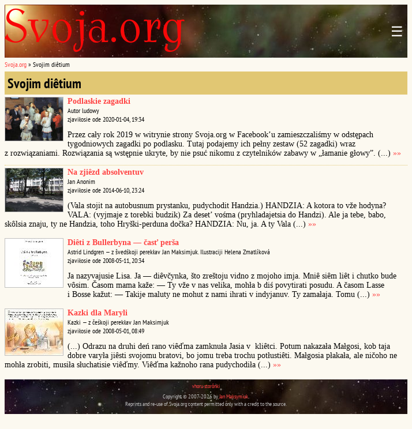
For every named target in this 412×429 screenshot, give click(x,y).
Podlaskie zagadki (99, 101)
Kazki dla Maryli (98, 312)
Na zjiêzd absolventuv (106, 172)
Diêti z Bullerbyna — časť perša (123, 242)
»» (397, 153)
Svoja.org (16, 64)
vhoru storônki (206, 386)
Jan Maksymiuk (233, 396)
